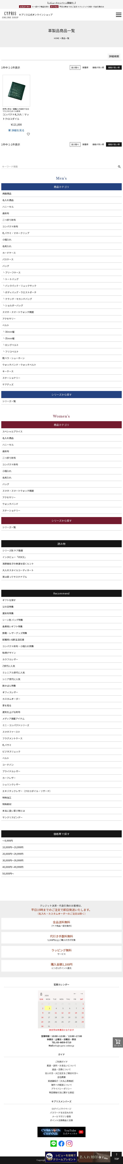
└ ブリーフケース (11, 272)
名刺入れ (6, 246)
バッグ (5, 266)
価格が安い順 (98, 67)
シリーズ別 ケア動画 (12, 550)
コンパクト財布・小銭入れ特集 (18, 646)
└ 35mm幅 (8, 338)
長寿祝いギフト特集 (12, 626)
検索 (119, 167)
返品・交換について (61, 1069)
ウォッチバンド (10, 503)
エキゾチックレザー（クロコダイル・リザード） (27, 791)
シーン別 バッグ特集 (12, 619)
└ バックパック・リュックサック (19, 285)
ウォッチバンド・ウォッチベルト (19, 364)
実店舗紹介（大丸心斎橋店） (61, 1080)
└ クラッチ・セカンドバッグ (17, 298)
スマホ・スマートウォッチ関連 (18, 312)
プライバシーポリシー (61, 1088)
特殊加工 (6, 797)
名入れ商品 (8, 200)
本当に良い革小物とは (13, 810)
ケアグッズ (7, 384)
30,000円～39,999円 (12, 860)
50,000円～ (8, 873)
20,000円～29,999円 (12, 853)
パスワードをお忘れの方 (61, 1112)
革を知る (6, 705)
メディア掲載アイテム (13, 718)
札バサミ (6, 745)
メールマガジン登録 (61, 1116)
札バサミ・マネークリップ (15, 233)
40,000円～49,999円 (12, 867)
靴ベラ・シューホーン (13, 358)
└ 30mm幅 (8, 331)
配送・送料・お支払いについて (61, 1065)
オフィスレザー (10, 692)
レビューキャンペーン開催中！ (61, 2)
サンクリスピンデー (12, 817)
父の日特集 (8, 606)
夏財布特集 (8, 613)
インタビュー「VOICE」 (14, 557)
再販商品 (6, 193)
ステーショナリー (11, 377)
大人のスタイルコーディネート (18, 570)
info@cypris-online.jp (64, 1045)
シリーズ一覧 (9, 401)
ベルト (5, 325)
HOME (56, 38)
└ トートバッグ (10, 279)
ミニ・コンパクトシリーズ (15, 725)
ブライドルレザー (11, 771)
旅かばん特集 (9, 685)
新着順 (85, 67)
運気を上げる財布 (11, 712)
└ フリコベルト (10, 351)
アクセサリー (9, 318)
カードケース (9, 252)
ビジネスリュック (11, 751)
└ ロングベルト (10, 345)
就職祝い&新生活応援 (13, 639)
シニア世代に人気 (11, 679)
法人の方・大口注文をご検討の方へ (61, 1073)
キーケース (7, 371)
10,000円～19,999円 (12, 847)
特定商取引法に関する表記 (61, 1092)
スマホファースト (11, 731)
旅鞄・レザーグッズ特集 (14, 633)
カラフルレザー (10, 659)
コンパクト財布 (10, 226)
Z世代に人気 (8, 666)
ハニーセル (8, 206)
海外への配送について (61, 1084)
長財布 (5, 213)
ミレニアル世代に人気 (13, 672)
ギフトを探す (9, 600)
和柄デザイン (9, 652)
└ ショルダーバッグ (12, 305)
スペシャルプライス (12, 431)
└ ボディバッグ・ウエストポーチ (19, 292)
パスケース (7, 259)
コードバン (8, 764)
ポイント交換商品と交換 (61, 1120)
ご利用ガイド (61, 1061)
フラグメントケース (12, 738)
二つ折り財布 (9, 219)
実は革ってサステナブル (14, 576)
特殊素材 (6, 804)
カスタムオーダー (11, 698)
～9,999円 (7, 840)
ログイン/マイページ (61, 1108)
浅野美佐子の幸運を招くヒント (18, 563)
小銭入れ (6, 239)
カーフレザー (9, 777)
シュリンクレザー (11, 784)
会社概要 (61, 1077)
